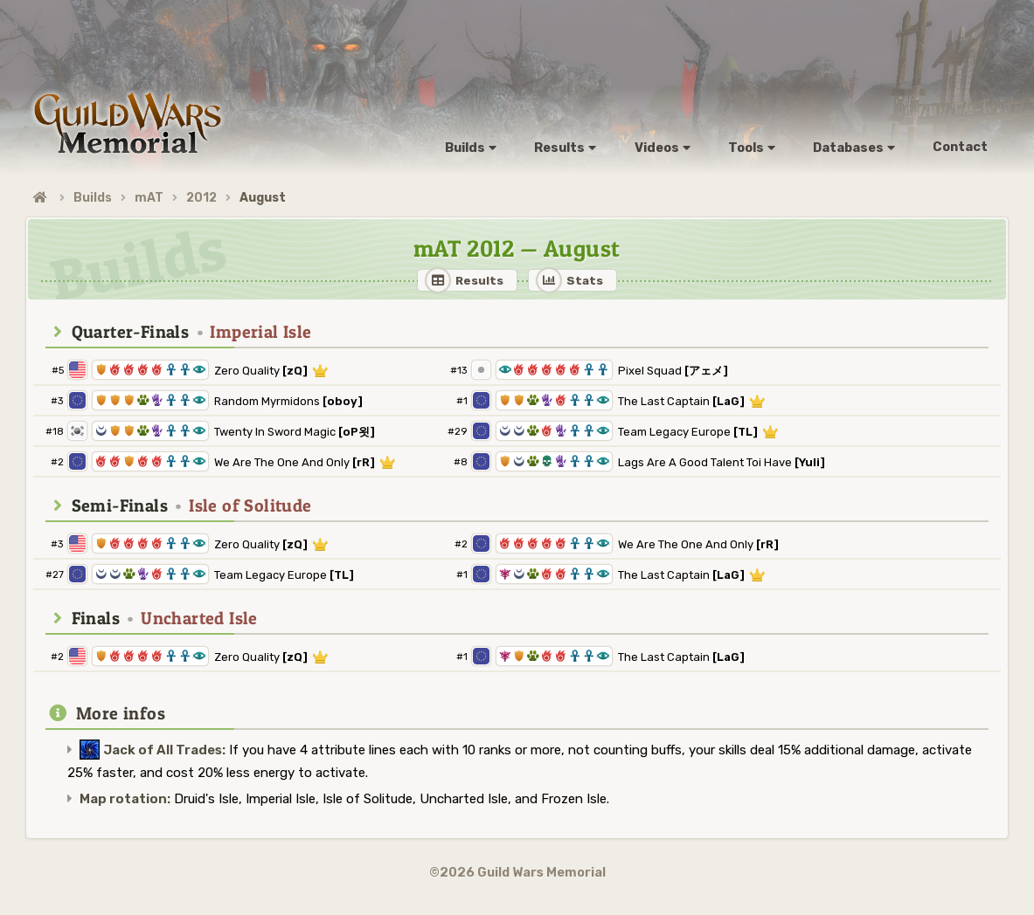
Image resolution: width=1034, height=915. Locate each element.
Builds (92, 197)
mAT (149, 197)
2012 (201, 197)
